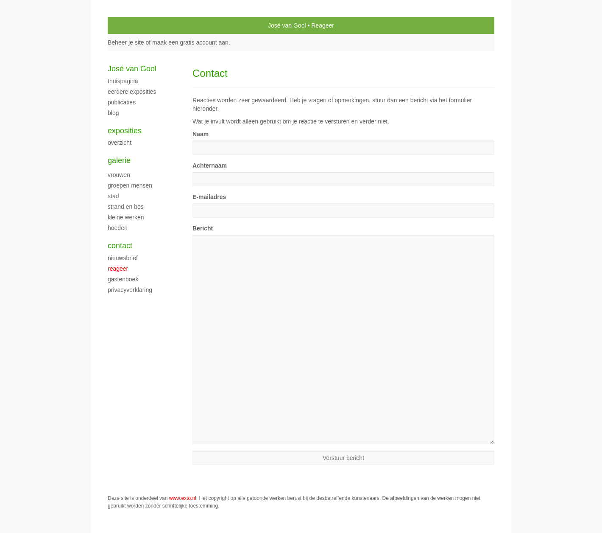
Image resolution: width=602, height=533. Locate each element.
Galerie (119, 160)
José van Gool (287, 25)
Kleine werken (126, 217)
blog (113, 112)
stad (113, 196)
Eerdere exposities (132, 91)
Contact (120, 245)
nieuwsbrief (123, 258)
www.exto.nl (182, 498)
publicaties (122, 102)
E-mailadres (209, 197)
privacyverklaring (130, 289)
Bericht (202, 228)
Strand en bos (126, 206)
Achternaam (209, 165)
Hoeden (118, 227)
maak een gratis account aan (190, 42)
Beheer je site (126, 42)
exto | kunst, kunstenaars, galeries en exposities (132, 25)
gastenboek (123, 279)
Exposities (125, 130)
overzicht (119, 142)
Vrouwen (119, 174)
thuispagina (123, 81)
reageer (118, 268)
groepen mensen (130, 185)
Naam (200, 134)
